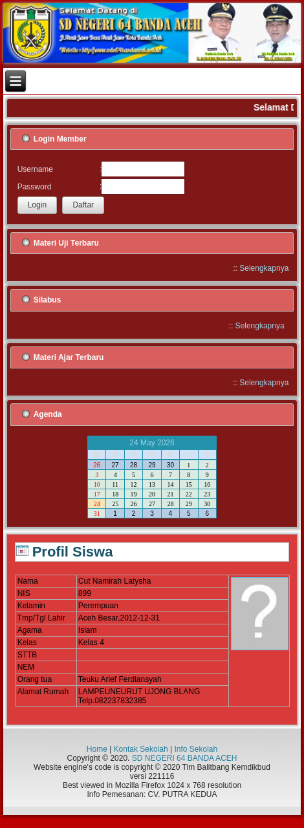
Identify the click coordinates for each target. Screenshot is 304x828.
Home (97, 749)
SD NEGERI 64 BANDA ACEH (184, 758)
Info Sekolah (195, 749)
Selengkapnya (263, 268)
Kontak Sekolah (141, 749)
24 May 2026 (151, 442)
